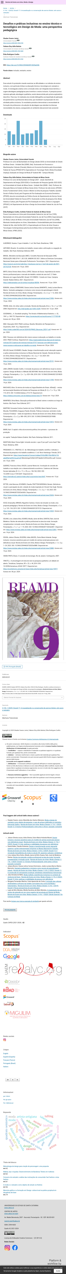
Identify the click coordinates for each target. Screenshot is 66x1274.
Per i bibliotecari (8, 1103)
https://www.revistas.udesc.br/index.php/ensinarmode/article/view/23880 (28, 548)
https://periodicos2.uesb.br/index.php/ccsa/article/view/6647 (24, 476)
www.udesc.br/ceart (11, 1214)
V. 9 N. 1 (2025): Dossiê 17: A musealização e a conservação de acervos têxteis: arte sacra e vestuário (32, 11)
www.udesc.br (9, 1208)
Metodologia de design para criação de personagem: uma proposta (26, 1166)
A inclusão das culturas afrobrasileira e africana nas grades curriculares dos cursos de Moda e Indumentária (34, 884)
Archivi (12, 8)
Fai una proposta (10, 910)
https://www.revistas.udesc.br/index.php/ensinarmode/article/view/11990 (28, 380)
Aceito (58, 1271)
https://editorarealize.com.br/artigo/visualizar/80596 (21, 282)
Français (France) (9, 1060)
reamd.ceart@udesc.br (12, 1221)
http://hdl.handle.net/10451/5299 (29, 309)
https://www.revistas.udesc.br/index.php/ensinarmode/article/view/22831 (31, 530)
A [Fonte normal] (12, 1080)
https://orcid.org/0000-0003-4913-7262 (13, 59)
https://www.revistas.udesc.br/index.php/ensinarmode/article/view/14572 (28, 422)
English (5, 1053)
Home (5, 8)
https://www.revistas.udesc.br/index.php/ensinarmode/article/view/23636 (28, 495)
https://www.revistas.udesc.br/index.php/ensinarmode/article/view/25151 (28, 361)
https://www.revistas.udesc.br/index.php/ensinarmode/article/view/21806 (28, 298)
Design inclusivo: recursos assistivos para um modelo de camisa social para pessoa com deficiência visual (33, 840)
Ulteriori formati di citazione (12, 697)
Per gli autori (7, 1099)
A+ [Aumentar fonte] (8, 1080)
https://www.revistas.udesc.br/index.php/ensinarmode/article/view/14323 (28, 511)
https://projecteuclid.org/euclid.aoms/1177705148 (43, 316)
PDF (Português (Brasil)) (13, 666)
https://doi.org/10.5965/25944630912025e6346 (23, 65)
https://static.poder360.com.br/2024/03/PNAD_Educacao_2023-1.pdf (27, 329)
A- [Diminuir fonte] (17, 1080)
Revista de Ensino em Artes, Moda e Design (19, 2)
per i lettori (6, 1096)
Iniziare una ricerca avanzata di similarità (25, 901)
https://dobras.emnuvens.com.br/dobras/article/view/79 (22, 396)
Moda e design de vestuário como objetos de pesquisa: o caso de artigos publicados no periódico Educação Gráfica (34, 822)
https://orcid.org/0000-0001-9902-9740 (13, 43)
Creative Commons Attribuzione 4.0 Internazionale (42, 739)
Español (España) (9, 1057)
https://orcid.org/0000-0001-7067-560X (13, 51)
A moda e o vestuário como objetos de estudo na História (22, 1185)
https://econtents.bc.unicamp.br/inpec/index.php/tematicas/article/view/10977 (30, 569)
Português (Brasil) (9, 1063)
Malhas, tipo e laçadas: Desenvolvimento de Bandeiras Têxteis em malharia (28, 1172)
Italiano (5, 1067)
